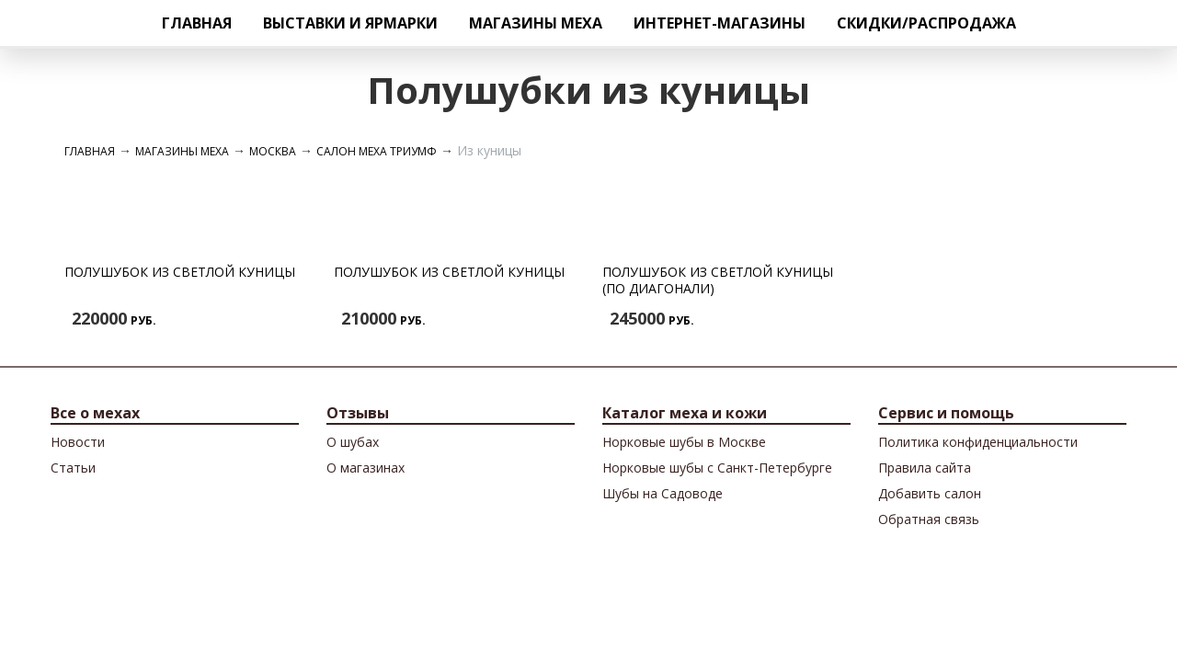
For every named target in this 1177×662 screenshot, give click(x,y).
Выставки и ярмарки (350, 23)
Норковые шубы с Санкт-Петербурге (717, 467)
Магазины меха (535, 23)
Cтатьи (73, 467)
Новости (78, 442)
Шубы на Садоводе (662, 493)
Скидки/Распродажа (926, 23)
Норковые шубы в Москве (684, 442)
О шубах (352, 442)
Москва (272, 151)
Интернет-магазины (720, 23)
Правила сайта (924, 467)
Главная (197, 23)
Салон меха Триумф (376, 151)
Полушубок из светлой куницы (179, 271)
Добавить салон (929, 493)
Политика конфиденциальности (978, 442)
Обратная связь (928, 519)
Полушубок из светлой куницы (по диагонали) (717, 280)
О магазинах (365, 467)
